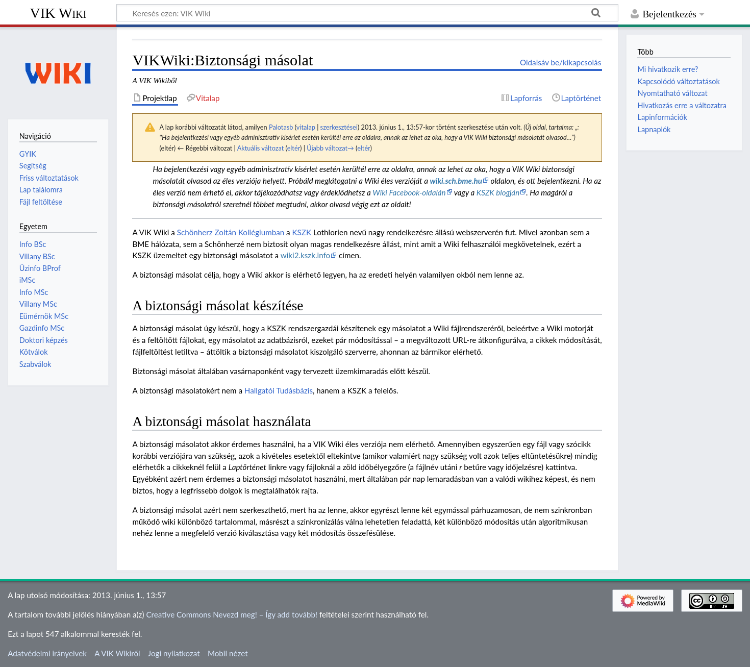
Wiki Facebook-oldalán (408, 192)
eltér (293, 148)
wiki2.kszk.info (305, 255)
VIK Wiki (58, 13)
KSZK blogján (498, 192)
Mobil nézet (228, 653)
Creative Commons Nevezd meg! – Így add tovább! (231, 614)
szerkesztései (339, 127)
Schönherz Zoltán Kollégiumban (230, 232)
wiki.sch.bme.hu (456, 180)
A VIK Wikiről (117, 653)
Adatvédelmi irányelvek (47, 653)
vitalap (305, 127)
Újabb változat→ (330, 148)
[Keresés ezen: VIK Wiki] (367, 13)
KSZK (302, 232)
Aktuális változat (260, 148)
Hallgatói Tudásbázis (278, 390)
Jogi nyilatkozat (174, 653)
